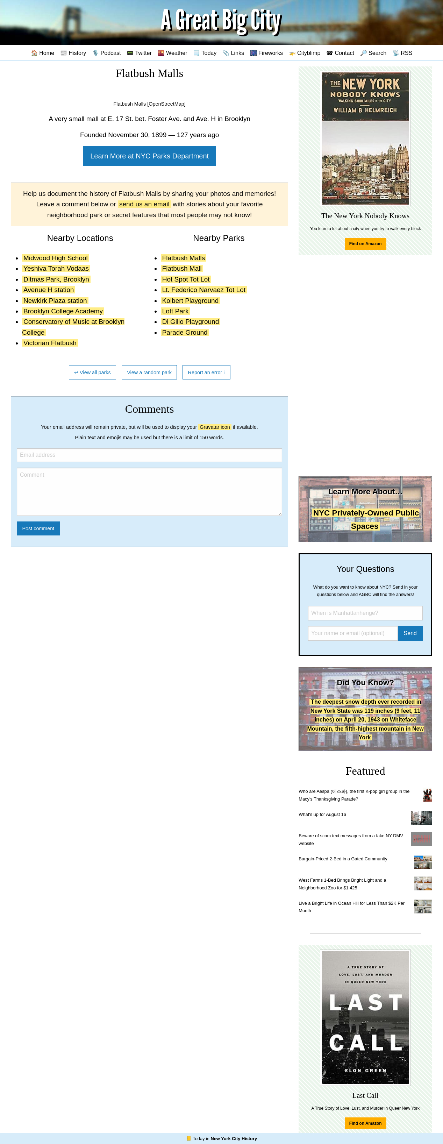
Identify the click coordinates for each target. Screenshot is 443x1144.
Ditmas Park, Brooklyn (56, 279)
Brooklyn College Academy (63, 311)
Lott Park (175, 311)
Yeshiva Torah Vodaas (56, 268)
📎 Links (233, 53)
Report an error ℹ (206, 372)
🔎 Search (373, 53)
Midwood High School (55, 258)
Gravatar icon (215, 427)
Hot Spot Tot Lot (186, 279)
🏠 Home (43, 53)
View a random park (149, 372)
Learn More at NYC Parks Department (149, 156)
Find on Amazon (365, 243)
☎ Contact (340, 53)
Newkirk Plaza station (55, 300)
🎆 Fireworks (266, 53)
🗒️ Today (204, 53)
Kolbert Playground (190, 300)
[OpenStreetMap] (166, 104)
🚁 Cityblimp (305, 53)
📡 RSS (402, 53)
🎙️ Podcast (106, 53)
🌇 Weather (172, 53)
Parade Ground (185, 332)
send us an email (144, 204)
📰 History (73, 53)
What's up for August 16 (322, 814)
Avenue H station (48, 289)
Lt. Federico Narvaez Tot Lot (203, 289)
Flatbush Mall (182, 268)
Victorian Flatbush (50, 343)
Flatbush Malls (183, 258)
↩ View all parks (92, 372)
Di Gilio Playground (190, 321)
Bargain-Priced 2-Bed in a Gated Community (343, 858)
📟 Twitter (139, 53)
